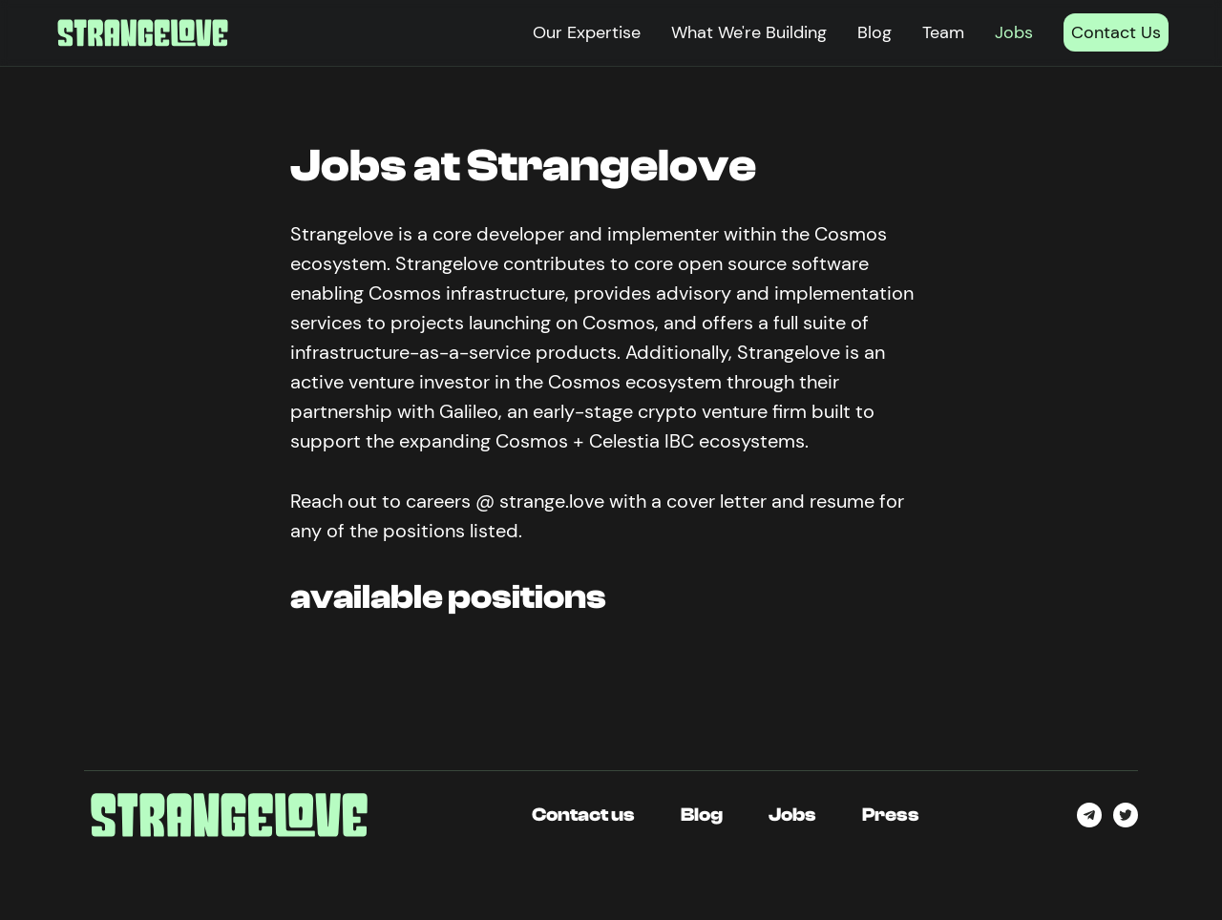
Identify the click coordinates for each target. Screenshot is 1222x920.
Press (890, 815)
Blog (874, 32)
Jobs (1014, 32)
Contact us (583, 815)
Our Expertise (587, 32)
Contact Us (1116, 32)
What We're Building (749, 32)
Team (943, 32)
